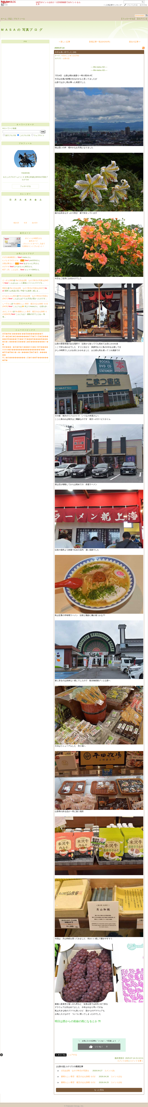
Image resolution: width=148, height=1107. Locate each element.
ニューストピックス (25, 330)
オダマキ (5, 267)
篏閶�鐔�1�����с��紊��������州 (22, 334)
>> (113, 5)
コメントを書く (136, 1061)
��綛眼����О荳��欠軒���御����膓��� (25, 339)
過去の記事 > (134, 42)
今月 (25, 223)
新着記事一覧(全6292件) (99, 42)
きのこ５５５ (7, 312)
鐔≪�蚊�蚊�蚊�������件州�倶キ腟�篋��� (25, 336)
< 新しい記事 (64, 42)
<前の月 (16, 223)
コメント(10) (122, 1061)
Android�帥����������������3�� (23, 350)
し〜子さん (6, 304)
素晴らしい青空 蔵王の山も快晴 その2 (78, 1076)
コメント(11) (116, 1076)
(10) (74, 52)
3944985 (140, 16)
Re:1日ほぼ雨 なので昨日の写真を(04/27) (27, 288)
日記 (10, 19)
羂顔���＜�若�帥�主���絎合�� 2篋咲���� (25, 347)
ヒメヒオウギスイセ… (11, 260)
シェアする (72, 1055)
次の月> (35, 223)
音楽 (6, 5)
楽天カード (25, 233)
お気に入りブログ (25, 253)
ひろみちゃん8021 (9, 296)
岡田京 (5, 288)
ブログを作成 (132, 5)
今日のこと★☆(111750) (70, 55)
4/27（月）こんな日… (11, 270)
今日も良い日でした (63, 52)
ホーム (3, 19)
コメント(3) (109, 1071)
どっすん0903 (7, 280)
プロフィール (19, 19)
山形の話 (66, 58)
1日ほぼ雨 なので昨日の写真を (75, 1071)
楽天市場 (143, 5)
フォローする (25, 186)
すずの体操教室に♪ (9, 257)
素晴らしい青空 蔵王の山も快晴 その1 (78, 1082)
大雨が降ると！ (8, 263)
